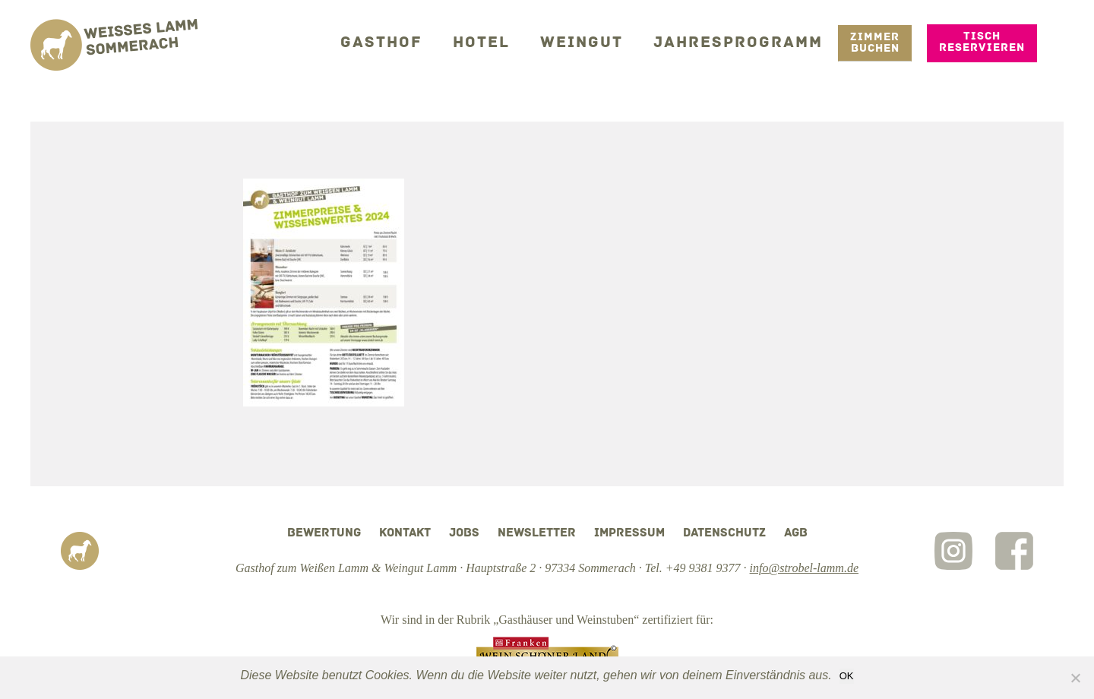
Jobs (464, 533)
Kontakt (405, 533)
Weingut (599, 41)
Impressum (629, 533)
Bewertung (324, 533)
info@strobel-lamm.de (804, 567)
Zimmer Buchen (875, 41)
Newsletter (537, 533)
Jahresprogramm (745, 41)
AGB (796, 533)
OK (846, 676)
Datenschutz (724, 533)
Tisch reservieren (982, 41)
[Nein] (1075, 677)
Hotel (504, 41)
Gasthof (410, 41)
